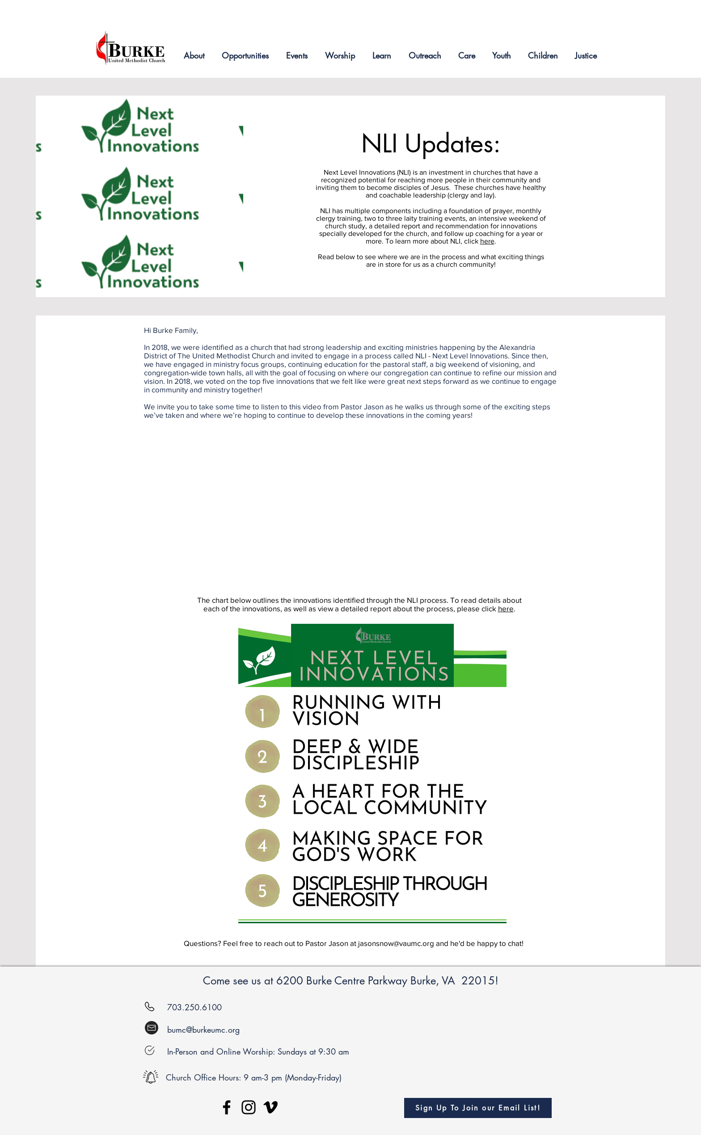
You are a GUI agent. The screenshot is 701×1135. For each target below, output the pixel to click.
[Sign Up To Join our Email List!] (478, 1108)
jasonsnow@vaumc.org (396, 943)
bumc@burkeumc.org (203, 1029)
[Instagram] (248, 1107)
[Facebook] (226, 1107)
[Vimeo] (270, 1107)
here (487, 241)
